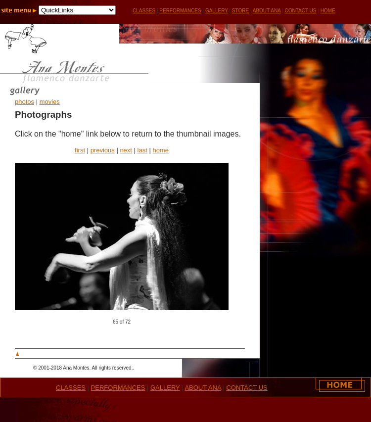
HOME (328, 10)
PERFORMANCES (180, 10)
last (142, 150)
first (80, 150)
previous (103, 150)
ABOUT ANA (267, 10)
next (126, 150)
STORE (240, 10)
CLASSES (71, 387)
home (160, 150)
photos (24, 101)
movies (50, 101)
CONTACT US (300, 10)
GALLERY (216, 10)
